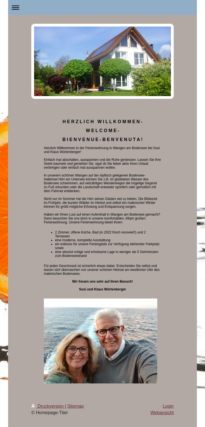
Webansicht (162, 412)
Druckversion (48, 406)
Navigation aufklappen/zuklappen (102, 7)
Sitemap (75, 406)
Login (168, 406)
